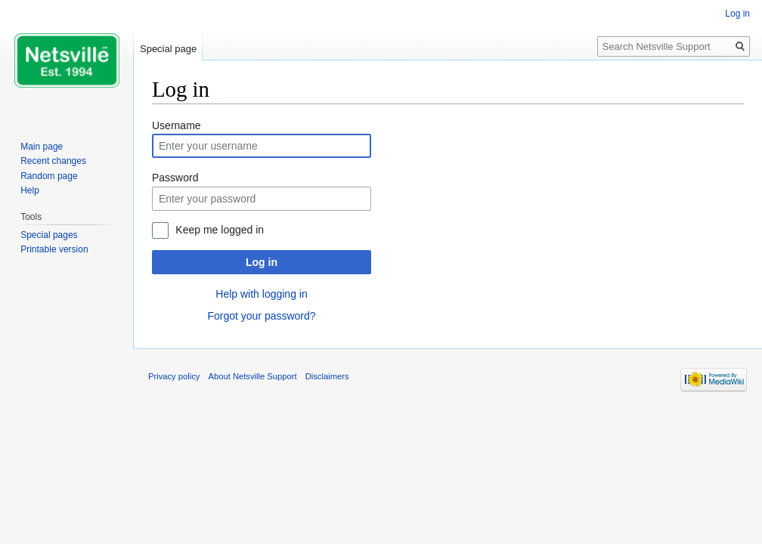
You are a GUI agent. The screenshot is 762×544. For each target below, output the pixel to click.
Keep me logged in (219, 230)
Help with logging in (261, 294)
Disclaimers (327, 376)
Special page (168, 48)
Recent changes (53, 161)
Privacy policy (174, 376)
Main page (41, 146)
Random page (48, 176)
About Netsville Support (253, 376)
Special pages (48, 235)
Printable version (54, 249)
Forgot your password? (261, 316)
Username (176, 125)
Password (175, 178)
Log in (261, 262)
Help (29, 190)
